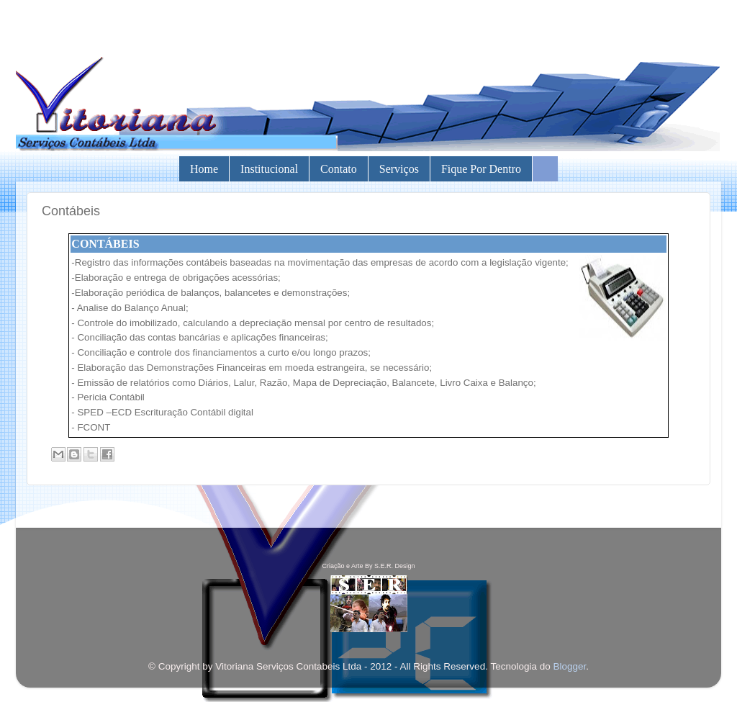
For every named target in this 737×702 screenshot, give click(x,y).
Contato (338, 169)
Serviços (399, 169)
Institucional (269, 169)
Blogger (569, 666)
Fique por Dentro (481, 169)
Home (204, 169)
